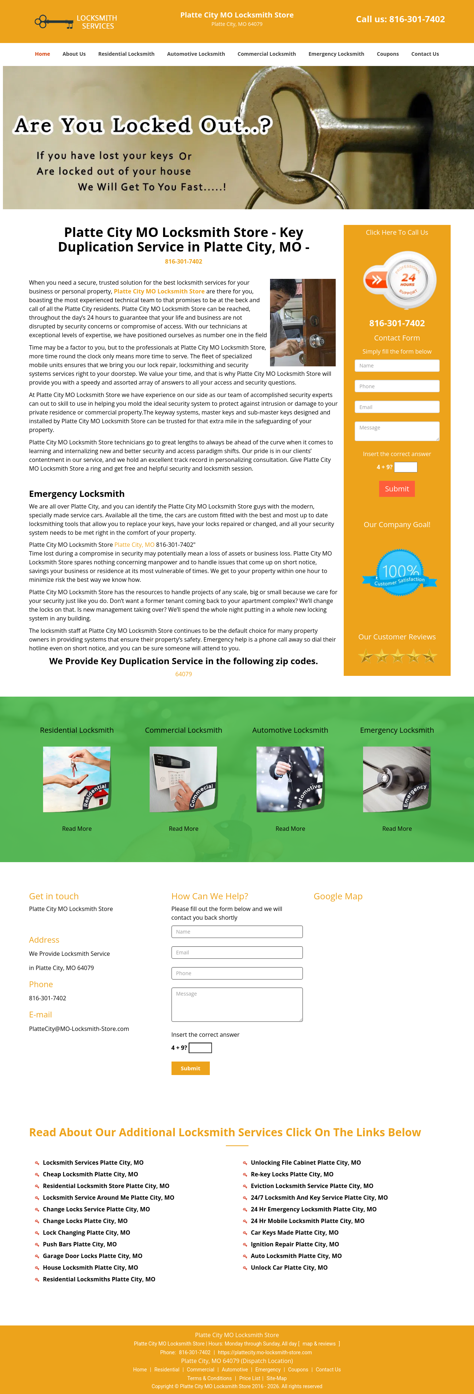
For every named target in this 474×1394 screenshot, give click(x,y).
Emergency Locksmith (336, 53)
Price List (250, 1378)
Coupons (388, 53)
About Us (74, 53)
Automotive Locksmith (196, 53)
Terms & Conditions (209, 1378)
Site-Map (277, 1378)
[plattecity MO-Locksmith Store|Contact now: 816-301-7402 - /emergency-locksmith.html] (397, 779)
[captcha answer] (405, 467)
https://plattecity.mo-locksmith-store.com (265, 1352)
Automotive (235, 1369)
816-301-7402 (417, 19)
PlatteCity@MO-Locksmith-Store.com (79, 1029)
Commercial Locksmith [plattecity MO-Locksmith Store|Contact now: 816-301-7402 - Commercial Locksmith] (183, 730)
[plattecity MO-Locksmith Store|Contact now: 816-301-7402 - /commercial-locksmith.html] (184, 779)
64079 (183, 674)
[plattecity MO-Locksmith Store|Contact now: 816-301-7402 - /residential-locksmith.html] (77, 779)
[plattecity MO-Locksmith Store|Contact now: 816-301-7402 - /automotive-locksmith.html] (290, 779)
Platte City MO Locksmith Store (159, 291)
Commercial (200, 1369)
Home (42, 53)
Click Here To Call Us (397, 232)
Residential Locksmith (126, 53)
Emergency (268, 1369)
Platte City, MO (135, 545)
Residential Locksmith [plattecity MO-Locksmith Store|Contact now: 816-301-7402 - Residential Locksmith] (77, 730)
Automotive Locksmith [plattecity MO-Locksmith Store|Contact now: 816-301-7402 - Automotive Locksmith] (290, 730)
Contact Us (425, 53)
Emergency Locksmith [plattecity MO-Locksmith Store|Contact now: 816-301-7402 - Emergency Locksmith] (397, 730)
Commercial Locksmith (267, 53)
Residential (167, 1369)
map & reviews (319, 1344)
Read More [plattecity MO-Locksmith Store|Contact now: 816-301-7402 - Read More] (77, 829)
